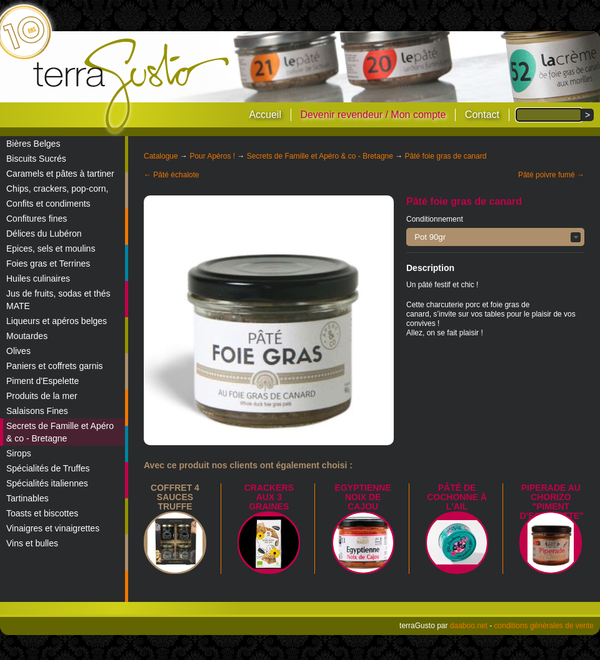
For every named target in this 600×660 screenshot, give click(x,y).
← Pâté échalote (171, 174)
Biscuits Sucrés (36, 159)
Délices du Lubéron (44, 234)
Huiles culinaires (38, 278)
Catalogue (161, 156)
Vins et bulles (32, 543)
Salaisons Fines (37, 411)
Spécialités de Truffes (48, 468)
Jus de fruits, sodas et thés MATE (58, 299)
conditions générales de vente (544, 625)
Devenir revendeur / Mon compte (373, 114)
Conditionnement (434, 219)
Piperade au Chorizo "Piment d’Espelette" (551, 502)
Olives (18, 351)
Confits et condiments (48, 204)
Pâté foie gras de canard (446, 156)
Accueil (265, 114)
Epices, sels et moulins (50, 249)
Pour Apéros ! (212, 156)
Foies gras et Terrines (48, 263)
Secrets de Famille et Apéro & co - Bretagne (60, 432)
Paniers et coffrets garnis (54, 366)
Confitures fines (36, 219)
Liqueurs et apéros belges (56, 321)
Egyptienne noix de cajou (363, 497)
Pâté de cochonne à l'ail (457, 497)
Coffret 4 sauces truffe (175, 497)
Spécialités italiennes (47, 483)
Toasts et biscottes (42, 513)
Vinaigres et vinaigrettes (52, 528)
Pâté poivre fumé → (551, 174)
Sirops (18, 453)
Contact (482, 114)
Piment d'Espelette (42, 381)
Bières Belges (33, 144)
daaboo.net (469, 625)
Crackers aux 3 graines (269, 497)
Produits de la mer (42, 396)
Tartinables (27, 498)
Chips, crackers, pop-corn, (57, 189)
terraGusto (132, 86)
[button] (495, 237)
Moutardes (27, 336)
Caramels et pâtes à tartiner (60, 174)
